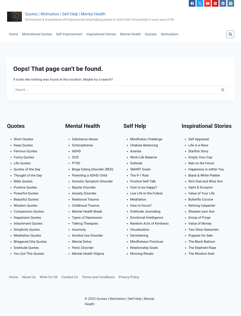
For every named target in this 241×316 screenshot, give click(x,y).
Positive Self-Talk (143, 181)
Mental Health (130, 34)
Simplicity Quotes (27, 229)
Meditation (138, 199)
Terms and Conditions (98, 277)
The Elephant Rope (202, 248)
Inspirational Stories (101, 34)
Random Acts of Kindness (149, 223)
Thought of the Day (28, 175)
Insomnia (79, 229)
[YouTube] (207, 3)
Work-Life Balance (143, 157)
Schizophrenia (82, 145)
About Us (29, 277)
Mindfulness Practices (146, 242)
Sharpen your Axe (201, 211)
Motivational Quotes (37, 34)
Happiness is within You (206, 169)
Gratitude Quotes (26, 248)
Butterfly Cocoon (200, 199)
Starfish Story (198, 151)
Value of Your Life (201, 193)
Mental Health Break (87, 211)
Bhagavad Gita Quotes (30, 242)
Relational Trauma (85, 199)
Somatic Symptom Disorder (92, 181)
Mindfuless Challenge (146, 139)
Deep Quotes (23, 145)
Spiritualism (169, 34)
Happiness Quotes (27, 217)
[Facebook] (192, 3)
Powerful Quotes (26, 193)
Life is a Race (198, 145)
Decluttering (139, 235)
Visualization (139, 229)
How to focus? (141, 205)
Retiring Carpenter (201, 205)
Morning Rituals (142, 254)
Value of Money (199, 223)
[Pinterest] (215, 3)
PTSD (76, 163)
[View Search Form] (230, 34)
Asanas (135, 151)
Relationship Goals (144, 248)
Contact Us (69, 277)
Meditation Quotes (27, 235)
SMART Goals (140, 169)
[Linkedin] (223, 3)
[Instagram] (230, 3)
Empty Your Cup (200, 157)
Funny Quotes (24, 157)
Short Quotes (23, 139)
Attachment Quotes (28, 223)
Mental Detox (82, 242)
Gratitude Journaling (145, 211)
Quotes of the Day (27, 169)
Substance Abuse (85, 139)
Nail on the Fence (201, 163)
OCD (75, 157)
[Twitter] (199, 3)
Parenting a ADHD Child (89, 175)
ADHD (76, 151)
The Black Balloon (201, 242)
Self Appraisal (198, 139)
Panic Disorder (83, 248)
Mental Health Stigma (88, 254)
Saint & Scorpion (200, 187)
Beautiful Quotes (26, 199)
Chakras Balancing (144, 145)
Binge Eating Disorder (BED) (92, 169)
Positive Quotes (25, 187)
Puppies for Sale (200, 235)
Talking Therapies (85, 223)
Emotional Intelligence (146, 217)
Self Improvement (69, 34)
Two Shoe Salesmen (203, 229)
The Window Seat (201, 254)
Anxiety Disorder (84, 193)
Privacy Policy (129, 277)
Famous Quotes (25, 151)
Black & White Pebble (204, 175)
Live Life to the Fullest (146, 193)
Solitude (136, 163)
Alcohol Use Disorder (87, 235)
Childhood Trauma (85, 205)
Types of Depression (87, 217)
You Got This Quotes (29, 254)
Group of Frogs (199, 217)
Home (13, 34)
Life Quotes (22, 163)
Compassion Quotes (29, 211)
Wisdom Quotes (26, 205)
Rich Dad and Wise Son (205, 181)
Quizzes (151, 34)
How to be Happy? (143, 187)
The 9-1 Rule (139, 175)
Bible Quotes (23, 181)
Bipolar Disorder (84, 187)
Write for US (48, 277)
